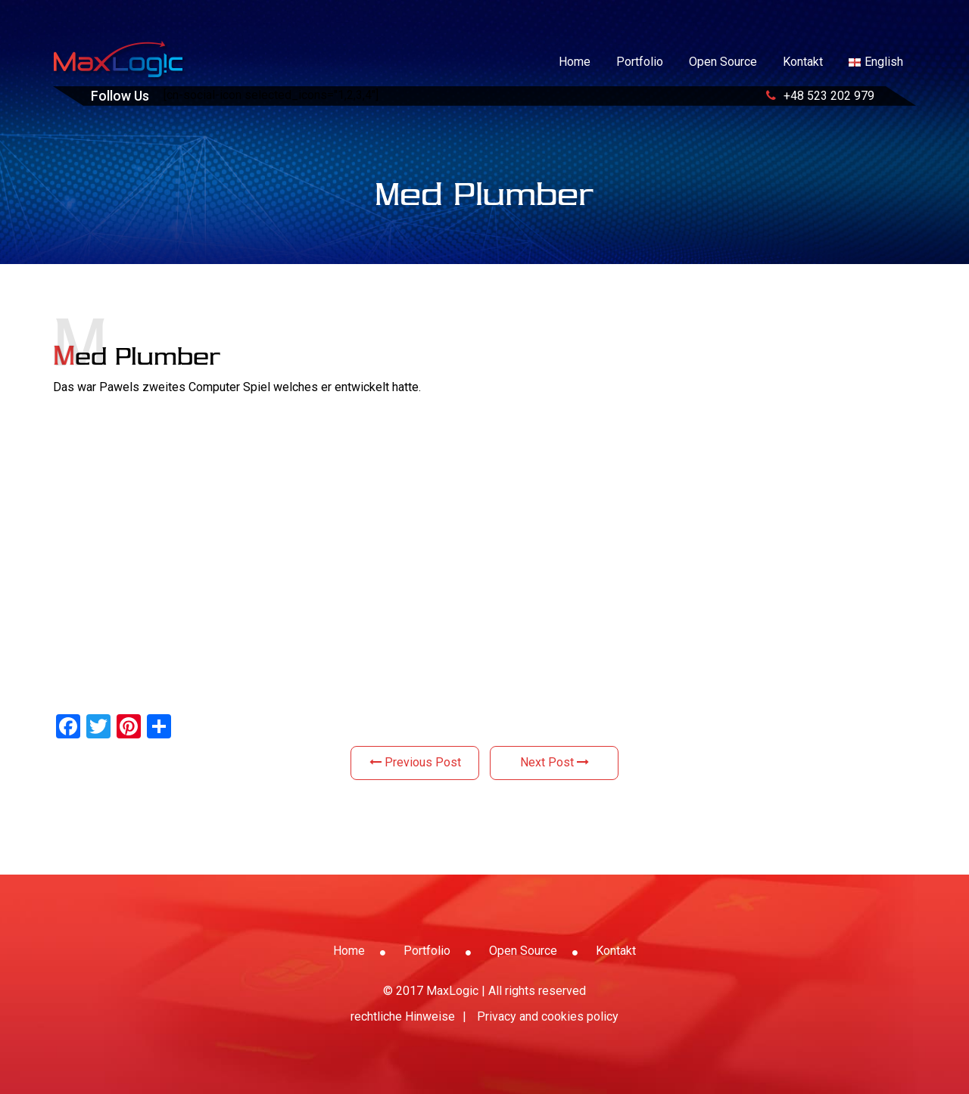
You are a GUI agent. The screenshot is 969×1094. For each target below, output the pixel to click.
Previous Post (415, 762)
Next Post (554, 762)
